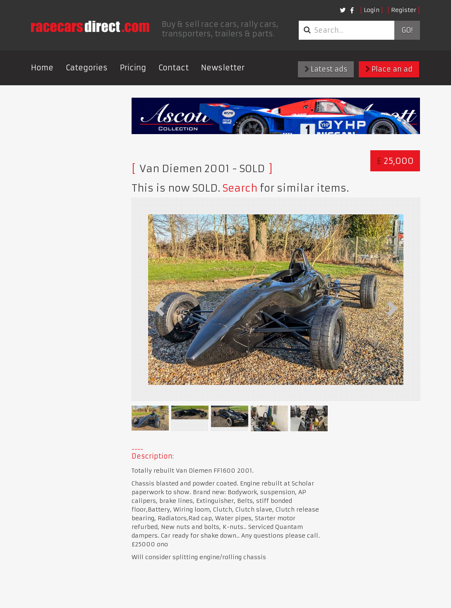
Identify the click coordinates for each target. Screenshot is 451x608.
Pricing (133, 67)
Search (240, 188)
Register (403, 10)
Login (371, 10)
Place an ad (389, 69)
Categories (87, 67)
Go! (407, 30)
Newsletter (223, 67)
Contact (173, 67)
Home (42, 67)
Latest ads (326, 69)
